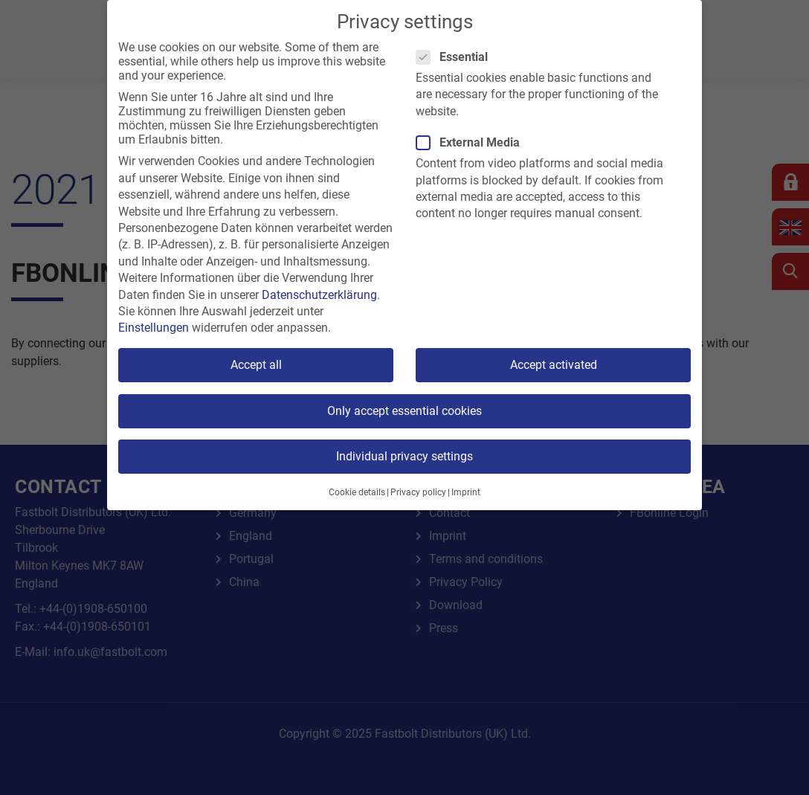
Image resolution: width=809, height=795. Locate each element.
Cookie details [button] (357, 492)
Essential (456, 57)
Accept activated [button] (553, 365)
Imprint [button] (465, 492)
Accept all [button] (256, 365)
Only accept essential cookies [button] (404, 411)
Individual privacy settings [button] (404, 456)
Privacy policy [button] (418, 492)
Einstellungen (153, 328)
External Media (472, 142)
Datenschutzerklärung (319, 295)
